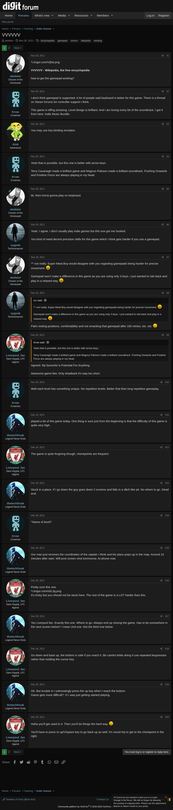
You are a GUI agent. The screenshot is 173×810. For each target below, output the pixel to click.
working (98, 40)
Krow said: (39, 342)
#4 (167, 156)
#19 (167, 684)
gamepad (62, 40)
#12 (167, 447)
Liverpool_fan (15, 355)
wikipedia (85, 40)
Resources (81, 15)
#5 (167, 189)
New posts (8, 21)
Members (103, 15)
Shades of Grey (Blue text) (19, 799)
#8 (167, 293)
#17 (167, 616)
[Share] (162, 56)
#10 (167, 382)
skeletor (9, 40)
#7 (167, 257)
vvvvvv (74, 40)
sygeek (15, 245)
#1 (167, 55)
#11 (167, 415)
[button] (52, 15)
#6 (167, 224)
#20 (167, 717)
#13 (167, 483)
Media (62, 15)
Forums (23, 15)
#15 (167, 548)
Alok (15, 144)
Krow (15, 111)
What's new (42, 15)
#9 (167, 335)
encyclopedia (47, 40)
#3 (167, 124)
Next (16, 47)
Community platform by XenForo (86, 806)
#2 (167, 91)
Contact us (103, 799)
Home (8, 15)
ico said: (38, 300)
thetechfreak (15, 435)
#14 (167, 515)
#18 (167, 648)
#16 (167, 580)
